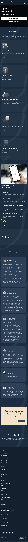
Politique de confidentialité (6, 536)
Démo (2, 499)
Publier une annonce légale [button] (14, 18)
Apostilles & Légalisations (10, 99)
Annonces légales (7, 51)
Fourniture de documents (9, 148)
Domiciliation (6, 124)
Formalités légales (7, 75)
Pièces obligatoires (5, 485)
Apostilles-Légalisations (6, 458)
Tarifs (2, 502)
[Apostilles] (4, 107)
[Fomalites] (4, 83)
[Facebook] (7, 533)
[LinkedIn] (4, 533)
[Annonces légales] (4, 59)
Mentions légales (4, 537)
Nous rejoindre (4, 476)
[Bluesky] (13, 533)
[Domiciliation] (4, 132)
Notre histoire (4, 471)
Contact (3, 507)
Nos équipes (4, 474)
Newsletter (3, 504)
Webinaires (3, 488)
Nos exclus (3, 490)
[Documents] (4, 156)
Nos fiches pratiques (5, 483)
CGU (9, 537)
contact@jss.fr (4, 520)
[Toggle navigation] (2, 3)
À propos (3, 469)
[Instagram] (10, 533)
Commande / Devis (5, 497)
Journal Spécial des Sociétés (7, 510)
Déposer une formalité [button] (14, 21)
